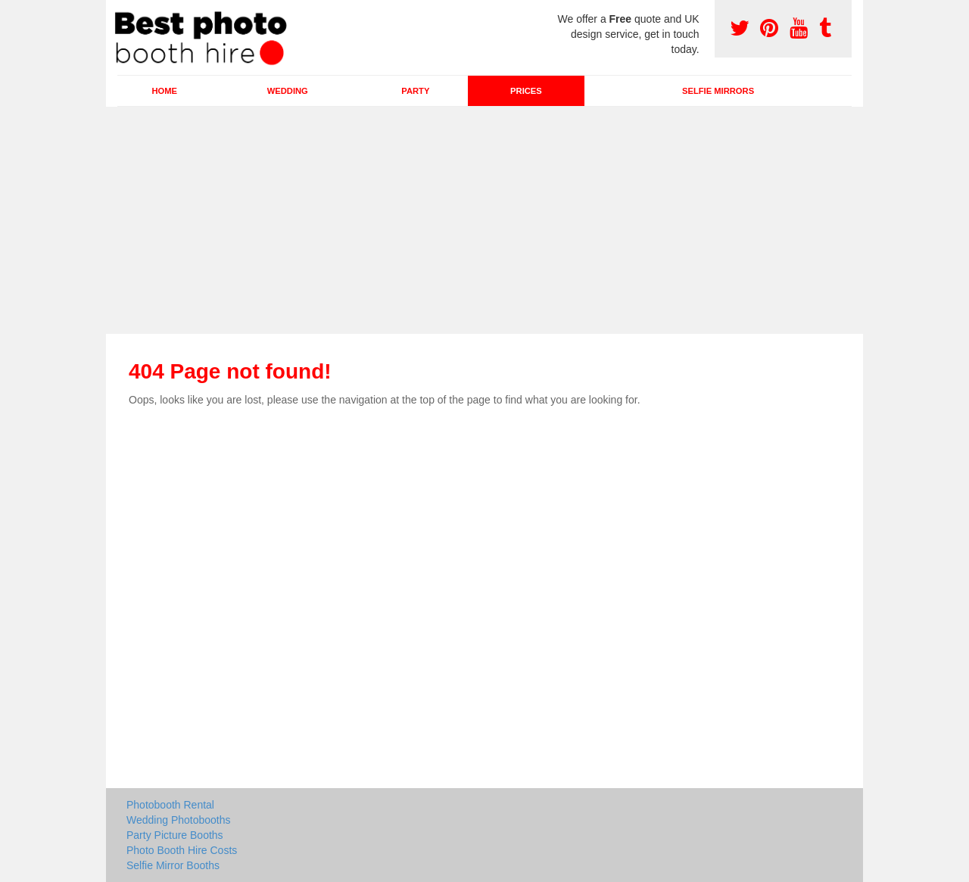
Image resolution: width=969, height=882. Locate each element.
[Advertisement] (484, 220)
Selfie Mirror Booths (173, 865)
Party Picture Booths (174, 835)
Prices (526, 90)
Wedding (287, 90)
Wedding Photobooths (178, 820)
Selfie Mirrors (718, 90)
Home (164, 90)
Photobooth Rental (170, 805)
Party (415, 90)
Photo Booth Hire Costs (181, 850)
